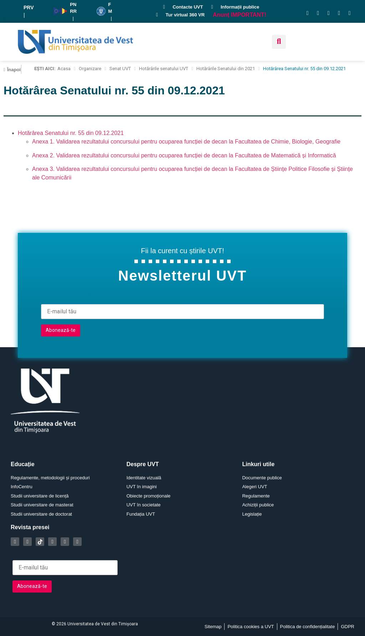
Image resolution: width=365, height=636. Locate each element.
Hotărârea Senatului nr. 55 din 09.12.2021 (71, 133)
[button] (279, 42)
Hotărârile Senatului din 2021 (225, 68)
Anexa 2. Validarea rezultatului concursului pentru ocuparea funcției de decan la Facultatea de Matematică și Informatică (184, 155)
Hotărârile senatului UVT (163, 68)
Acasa (64, 68)
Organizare (90, 68)
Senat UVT (120, 68)
